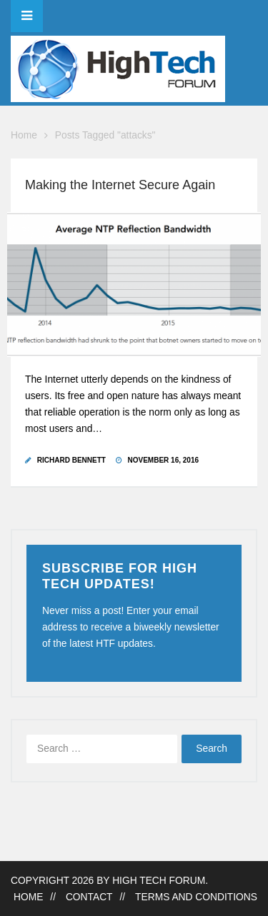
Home (24, 135)
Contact (89, 897)
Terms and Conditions (196, 897)
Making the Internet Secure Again (120, 185)
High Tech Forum (158, 880)
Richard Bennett (71, 460)
